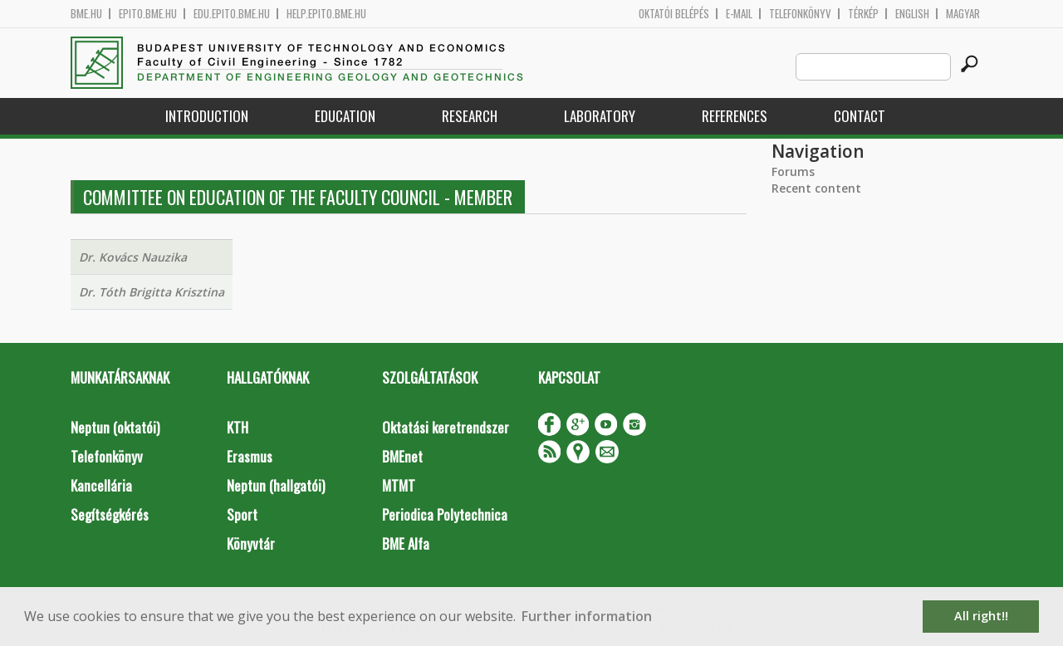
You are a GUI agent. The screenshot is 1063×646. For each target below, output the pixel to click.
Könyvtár (251, 543)
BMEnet (402, 456)
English (912, 13)
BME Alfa (405, 543)
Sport (242, 514)
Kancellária (101, 485)
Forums (793, 171)
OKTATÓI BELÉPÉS (674, 13)
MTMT (398, 485)
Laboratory (599, 115)
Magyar (963, 13)
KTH (237, 427)
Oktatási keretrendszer (445, 427)
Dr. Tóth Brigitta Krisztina (151, 292)
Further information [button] (587, 616)
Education (345, 115)
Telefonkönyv (800, 13)
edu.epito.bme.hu (231, 13)
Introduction (206, 115)
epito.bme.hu (148, 13)
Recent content (816, 188)
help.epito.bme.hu (326, 13)
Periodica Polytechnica (444, 514)
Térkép (863, 13)
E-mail (739, 13)
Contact (859, 115)
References (734, 115)
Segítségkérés (110, 514)
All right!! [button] (981, 616)
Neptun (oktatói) (115, 427)
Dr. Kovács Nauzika (133, 257)
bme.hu (86, 13)
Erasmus (249, 456)
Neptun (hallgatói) (276, 485)
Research (469, 115)
